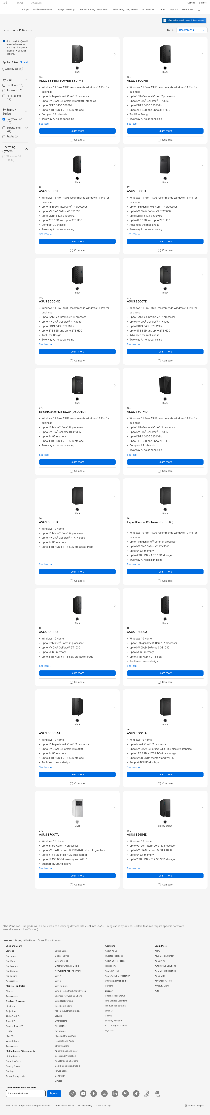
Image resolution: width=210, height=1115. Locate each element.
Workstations (12, 1041)
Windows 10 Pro (13, 158)
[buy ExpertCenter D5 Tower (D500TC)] (150, 522)
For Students (12, 971)
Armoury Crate (162, 986)
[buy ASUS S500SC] (49, 632)
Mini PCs (10, 1036)
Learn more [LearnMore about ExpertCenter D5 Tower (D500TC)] (165, 571)
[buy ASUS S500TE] (137, 191)
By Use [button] (15, 79)
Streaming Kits (62, 1046)
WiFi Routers (61, 986)
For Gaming (11, 976)
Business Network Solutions (68, 996)
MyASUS (109, 1030)
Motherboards (13, 1056)
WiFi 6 (58, 981)
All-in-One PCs (13, 1016)
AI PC (157, 951)
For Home (11, 956)
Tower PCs (11, 1021)
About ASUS (111, 951)
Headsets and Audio (64, 1041)
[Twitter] (104, 1093)
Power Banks (61, 1071)
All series (56, 940)
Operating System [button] (15, 149)
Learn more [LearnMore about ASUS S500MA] (77, 774)
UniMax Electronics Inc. (116, 981)
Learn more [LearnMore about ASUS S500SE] (77, 241)
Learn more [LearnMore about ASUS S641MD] (165, 875)
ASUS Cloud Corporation (117, 976)
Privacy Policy (85, 1105)
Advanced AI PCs (163, 981)
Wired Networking (64, 1001)
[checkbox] (13, 158)
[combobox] (192, 30)
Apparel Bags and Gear (66, 1051)
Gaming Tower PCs (15, 1026)
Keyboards (60, 1031)
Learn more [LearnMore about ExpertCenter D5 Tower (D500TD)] (77, 462)
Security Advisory (113, 1020)
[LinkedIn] (115, 1093)
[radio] (77, 67)
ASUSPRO (160, 961)
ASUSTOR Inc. (112, 971)
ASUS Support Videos (116, 1025)
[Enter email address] (26, 1093)
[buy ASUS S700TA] (49, 834)
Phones (9, 991)
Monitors (10, 1006)
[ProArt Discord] (157, 1093)
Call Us (108, 1015)
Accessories (12, 981)
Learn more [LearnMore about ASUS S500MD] (77, 351)
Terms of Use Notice (64, 1105)
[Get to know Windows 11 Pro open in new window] (184, 23)
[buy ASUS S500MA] (49, 733)
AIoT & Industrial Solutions (67, 1011)
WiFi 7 (58, 976)
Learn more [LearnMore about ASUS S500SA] (165, 673)
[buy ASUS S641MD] (137, 834)
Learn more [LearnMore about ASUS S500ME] (165, 130)
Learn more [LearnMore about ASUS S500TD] (165, 351)
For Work (10, 961)
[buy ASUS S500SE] (49, 191)
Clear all (24, 62)
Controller (60, 1076)
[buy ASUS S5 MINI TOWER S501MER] (62, 81)
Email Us (109, 1010)
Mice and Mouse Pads (65, 1036)
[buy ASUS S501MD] (137, 412)
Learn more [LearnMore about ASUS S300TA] (165, 774)
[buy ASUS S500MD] (50, 301)
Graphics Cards (13, 1061)
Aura (157, 991)
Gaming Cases (13, 1066)
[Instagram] (72, 1093)
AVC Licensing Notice (165, 971)
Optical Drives (62, 956)
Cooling (10, 1071)
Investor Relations (114, 956)
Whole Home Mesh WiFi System (70, 991)
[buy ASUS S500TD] (137, 301)
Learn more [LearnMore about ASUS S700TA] (77, 875)
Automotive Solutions (165, 966)
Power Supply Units (15, 1076)
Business (203, 2)
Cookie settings (103, 1105)
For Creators (12, 966)
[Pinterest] (125, 1093)
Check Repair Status (115, 996)
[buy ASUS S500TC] (49, 522)
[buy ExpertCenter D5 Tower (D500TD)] (62, 412)
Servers (58, 1016)
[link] (8, 10)
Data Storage (61, 961)
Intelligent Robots (63, 1006)
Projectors (11, 1011)
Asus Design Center (164, 956)
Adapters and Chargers (66, 1061)
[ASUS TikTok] (136, 1093)
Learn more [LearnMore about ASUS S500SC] (77, 673)
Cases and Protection (65, 1056)
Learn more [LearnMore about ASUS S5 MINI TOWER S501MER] (77, 130)
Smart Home (61, 1021)
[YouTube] (83, 1093)
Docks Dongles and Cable (67, 1066)
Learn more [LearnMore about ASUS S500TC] (77, 571)
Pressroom (110, 966)
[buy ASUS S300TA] (137, 733)
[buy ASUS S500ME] (137, 81)
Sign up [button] (54, 1093)
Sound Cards (61, 951)
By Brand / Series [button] (15, 111)
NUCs (9, 1031)
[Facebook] (93, 1093)
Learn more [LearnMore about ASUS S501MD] (165, 462)
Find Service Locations (116, 1000)
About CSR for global (115, 961)
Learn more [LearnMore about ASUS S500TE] (165, 241)
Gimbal (58, 1081)
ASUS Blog (160, 976)
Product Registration (115, 1005)
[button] (191, 3)
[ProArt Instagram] (146, 1093)
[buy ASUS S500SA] (137, 632)
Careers (109, 986)
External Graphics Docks (67, 966)
